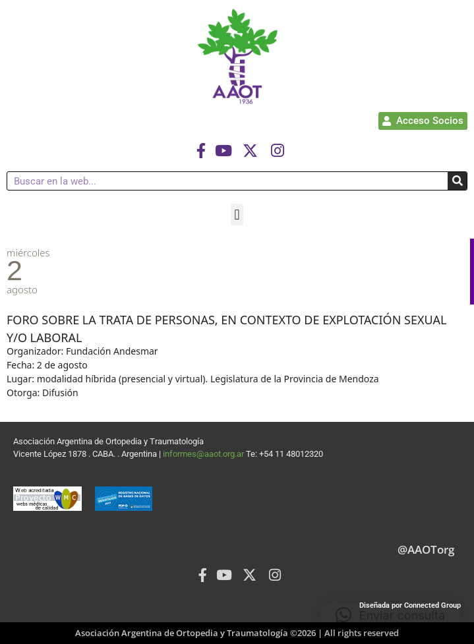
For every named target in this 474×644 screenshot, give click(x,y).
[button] (237, 214)
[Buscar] (457, 181)
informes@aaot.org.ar (204, 454)
